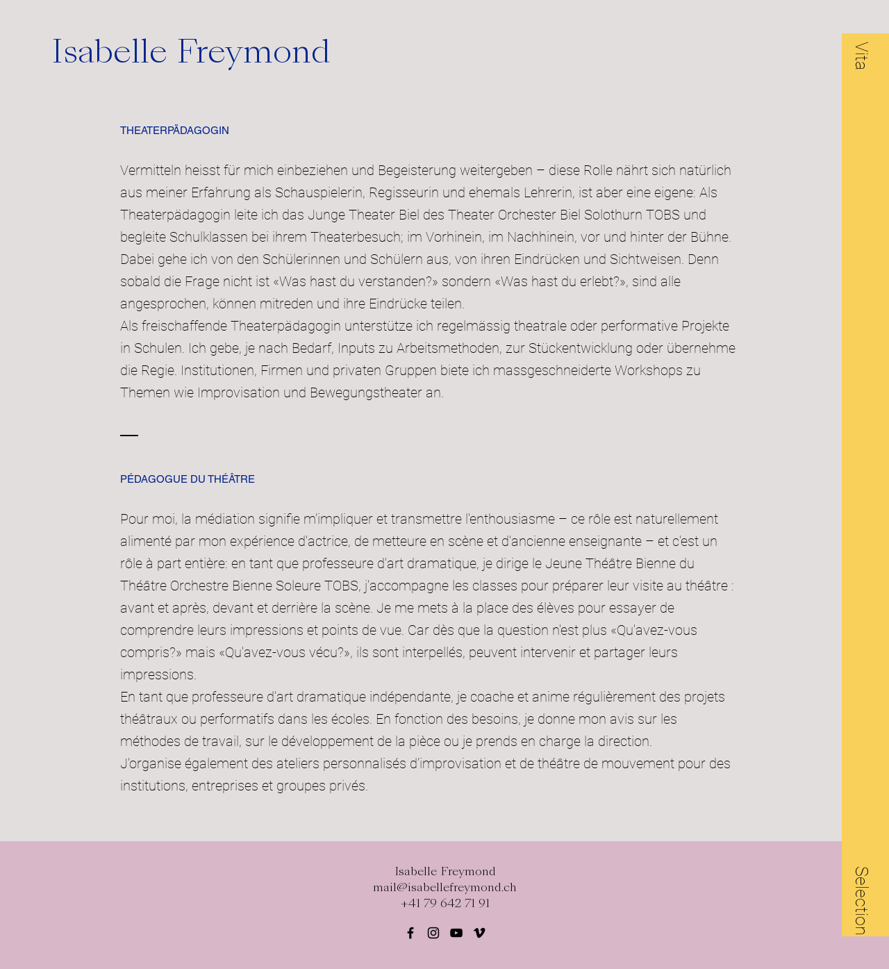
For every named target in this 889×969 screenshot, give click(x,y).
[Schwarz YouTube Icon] (456, 933)
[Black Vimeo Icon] (479, 933)
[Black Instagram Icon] (433, 933)
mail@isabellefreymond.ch (445, 887)
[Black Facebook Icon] (410, 933)
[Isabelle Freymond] (211, 51)
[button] (862, 55)
